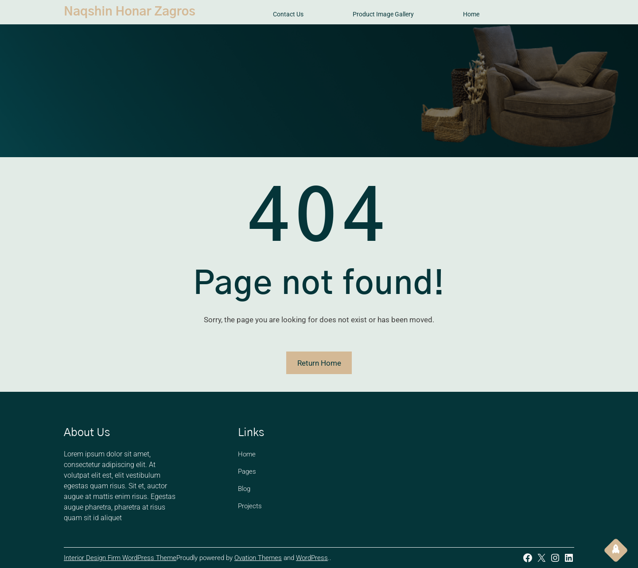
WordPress (312, 558)
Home (247, 454)
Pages (247, 471)
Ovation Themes (258, 558)
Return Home (319, 363)
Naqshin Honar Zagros (129, 12)
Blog (244, 489)
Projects (250, 506)
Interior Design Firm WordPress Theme (120, 558)
